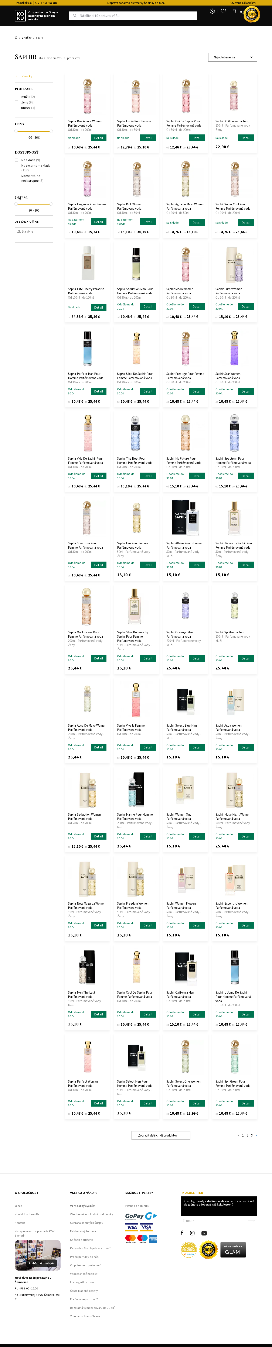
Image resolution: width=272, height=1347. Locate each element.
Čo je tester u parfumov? (86, 1265)
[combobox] (232, 57)
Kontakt (20, 1223)
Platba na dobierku (137, 1206)
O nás (18, 1206)
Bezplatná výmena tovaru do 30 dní (92, 1308)
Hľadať (64, 15)
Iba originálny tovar (82, 1282)
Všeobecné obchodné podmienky (91, 1214)
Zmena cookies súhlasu (85, 1316)
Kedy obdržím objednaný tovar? (90, 1248)
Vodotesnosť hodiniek (84, 1274)
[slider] (16, 131)
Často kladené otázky (84, 1291)
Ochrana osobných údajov (86, 1223)
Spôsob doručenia (82, 1240)
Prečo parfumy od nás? (84, 1257)
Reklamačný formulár (83, 1231)
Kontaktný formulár (27, 1214)
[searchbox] (35, 231)
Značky (27, 76)
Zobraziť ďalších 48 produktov (157, 1135)
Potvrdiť (251, 1220)
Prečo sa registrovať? (84, 1299)
